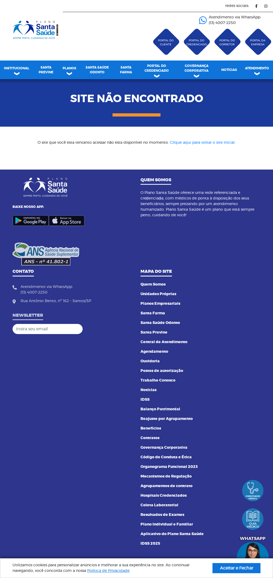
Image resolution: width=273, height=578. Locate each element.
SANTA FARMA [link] (126, 70)
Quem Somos (153, 284)
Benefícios (150, 428)
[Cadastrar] (127, 329)
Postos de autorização (161, 371)
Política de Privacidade (108, 571)
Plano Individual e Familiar (166, 524)
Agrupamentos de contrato (166, 486)
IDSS (145, 400)
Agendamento (154, 352)
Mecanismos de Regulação (166, 476)
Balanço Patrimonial (160, 409)
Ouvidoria (150, 361)
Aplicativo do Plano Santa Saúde (172, 534)
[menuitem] (46, 70)
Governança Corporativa (163, 447)
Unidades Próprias (158, 294)
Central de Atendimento (163, 342)
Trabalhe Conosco (157, 380)
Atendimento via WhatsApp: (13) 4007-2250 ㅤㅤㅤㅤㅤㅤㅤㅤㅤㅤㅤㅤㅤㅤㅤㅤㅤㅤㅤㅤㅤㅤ (230, 20)
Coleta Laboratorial (159, 505)
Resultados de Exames (162, 515)
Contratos (149, 438)
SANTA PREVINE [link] (46, 70)
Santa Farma (152, 313)
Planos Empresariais (160, 304)
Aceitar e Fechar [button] (236, 568)
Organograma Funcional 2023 (169, 467)
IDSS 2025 (150, 543)
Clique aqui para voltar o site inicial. (202, 142)
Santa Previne (153, 332)
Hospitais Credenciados (163, 495)
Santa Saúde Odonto (160, 323)
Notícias (148, 390)
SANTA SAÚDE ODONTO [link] (97, 70)
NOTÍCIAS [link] (229, 69)
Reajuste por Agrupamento (166, 419)
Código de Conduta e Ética (166, 457)
